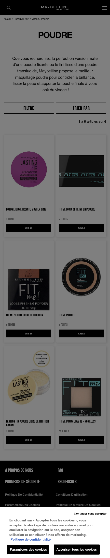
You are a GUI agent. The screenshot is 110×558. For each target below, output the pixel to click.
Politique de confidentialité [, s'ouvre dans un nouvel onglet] (31, 543)
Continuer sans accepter (90, 517)
